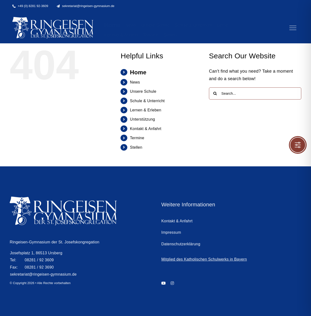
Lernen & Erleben (145, 110)
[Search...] (255, 93)
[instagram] (172, 285)
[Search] (215, 93)
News (135, 82)
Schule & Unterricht (147, 101)
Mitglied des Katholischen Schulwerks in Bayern (204, 261)
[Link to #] (292, 28)
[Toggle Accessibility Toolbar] (297, 145)
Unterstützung (142, 119)
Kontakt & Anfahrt (145, 129)
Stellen (136, 147)
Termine (137, 138)
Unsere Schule (143, 91)
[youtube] (163, 285)
